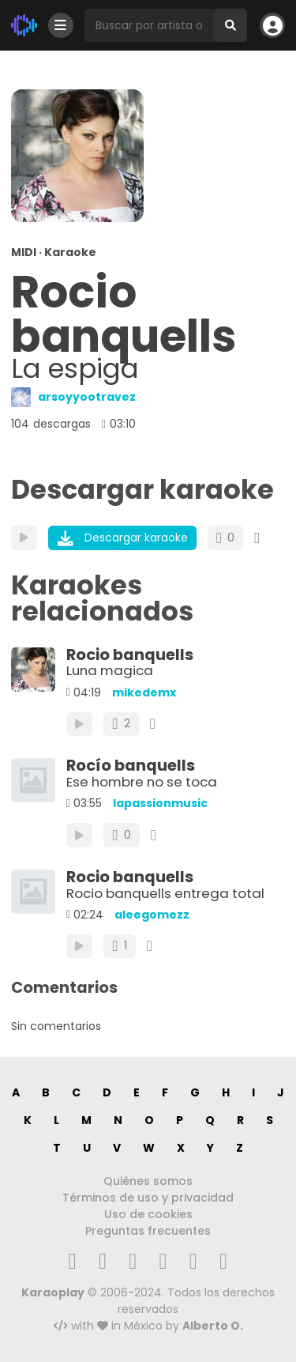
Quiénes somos (148, 1181)
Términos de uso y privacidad (148, 1197)
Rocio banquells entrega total (165, 893)
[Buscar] (230, 25)
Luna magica (109, 670)
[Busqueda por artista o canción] (149, 25)
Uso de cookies (148, 1214)
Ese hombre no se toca (141, 782)
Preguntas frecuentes (148, 1231)
